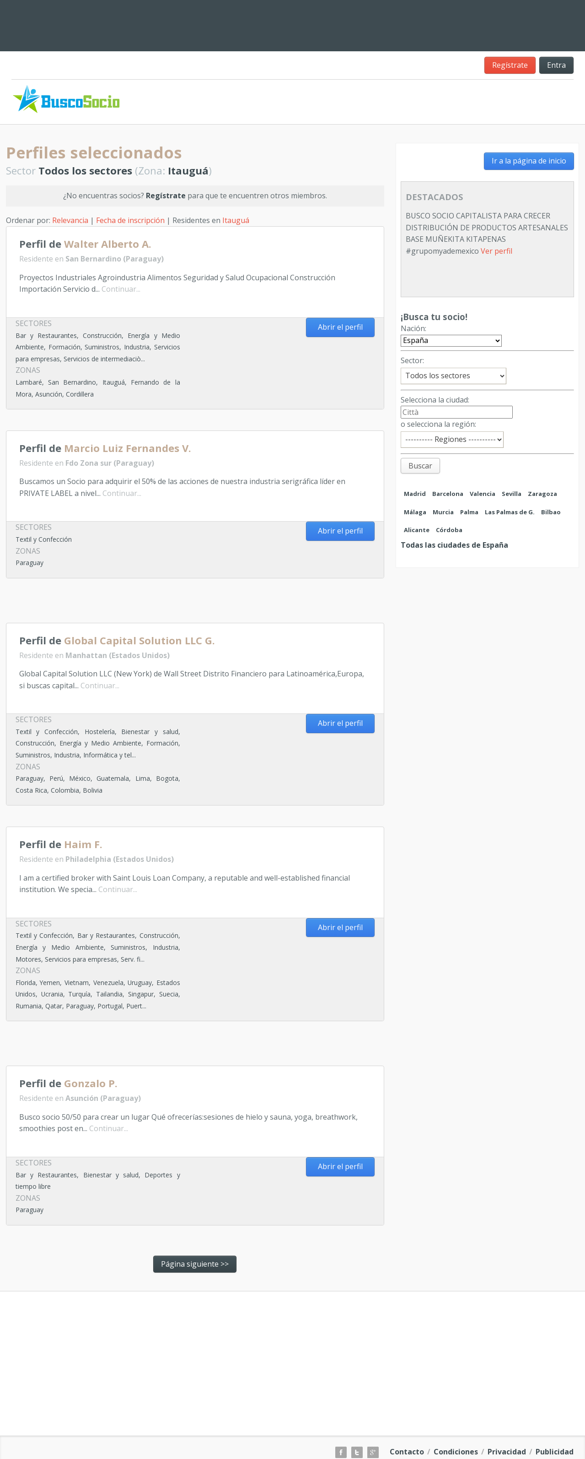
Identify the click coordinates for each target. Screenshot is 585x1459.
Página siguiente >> (195, 1264)
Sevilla (511, 494)
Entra (556, 65)
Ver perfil (496, 251)
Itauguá (235, 220)
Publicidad (555, 1452)
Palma (469, 512)
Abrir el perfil (340, 327)
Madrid (415, 494)
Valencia (482, 494)
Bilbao (551, 512)
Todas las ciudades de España (454, 545)
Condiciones (456, 1452)
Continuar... (121, 289)
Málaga (415, 512)
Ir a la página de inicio (529, 161)
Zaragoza (542, 494)
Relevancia (70, 220)
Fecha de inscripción (130, 220)
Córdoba (449, 530)
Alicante (416, 530)
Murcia (443, 512)
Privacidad (507, 1452)
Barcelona (447, 494)
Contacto (407, 1452)
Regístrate (510, 65)
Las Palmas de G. (510, 512)
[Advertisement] (352, 23)
